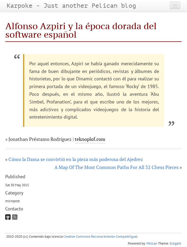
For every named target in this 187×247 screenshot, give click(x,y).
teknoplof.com (90, 139)
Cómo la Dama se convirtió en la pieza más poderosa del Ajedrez (75, 159)
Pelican (152, 243)
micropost (12, 201)
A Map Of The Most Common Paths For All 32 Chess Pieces (116, 167)
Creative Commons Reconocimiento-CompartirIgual (100, 236)
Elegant (175, 243)
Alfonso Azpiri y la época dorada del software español (81, 30)
